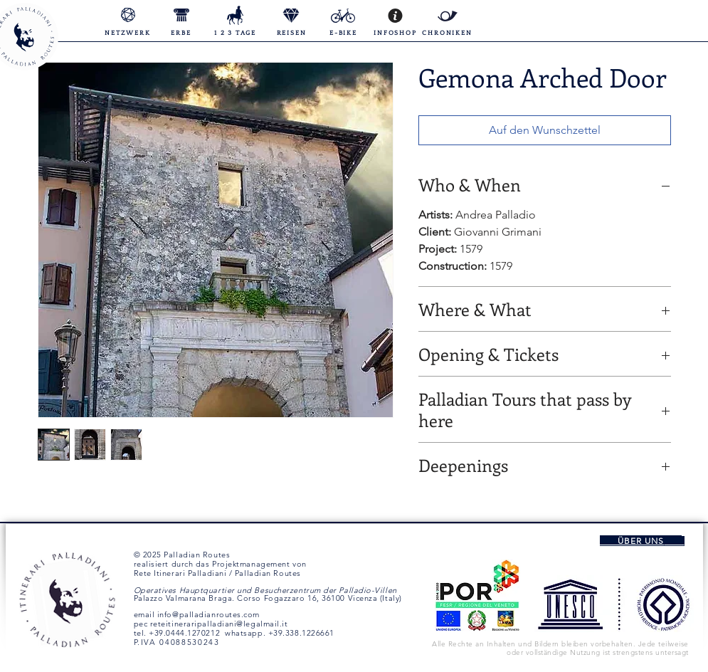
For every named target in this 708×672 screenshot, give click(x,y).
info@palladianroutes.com (208, 614)
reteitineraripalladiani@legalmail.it (219, 624)
